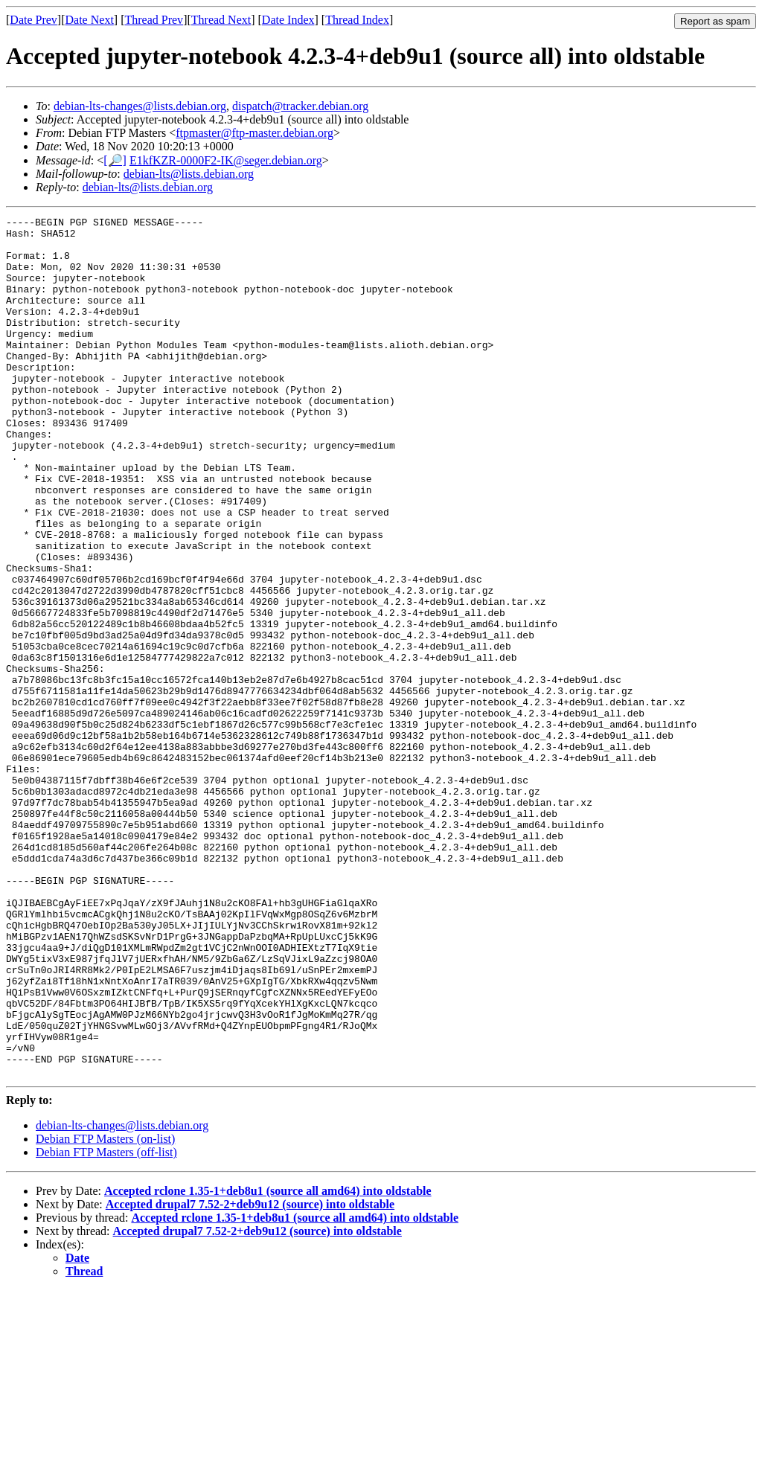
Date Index (288, 19)
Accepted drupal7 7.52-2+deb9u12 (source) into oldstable (250, 1376)
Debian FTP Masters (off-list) (106, 1324)
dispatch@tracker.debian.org (300, 106)
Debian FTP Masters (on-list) (105, 1310)
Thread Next (221, 19)
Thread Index (357, 19)
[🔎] (115, 160)
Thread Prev (153, 19)
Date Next (89, 19)
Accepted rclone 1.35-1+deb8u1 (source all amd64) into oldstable (268, 1362)
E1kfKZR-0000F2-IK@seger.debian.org (225, 160)
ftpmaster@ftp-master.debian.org (254, 132)
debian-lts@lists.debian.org (189, 173)
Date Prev (33, 19)
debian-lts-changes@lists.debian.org (140, 106)
